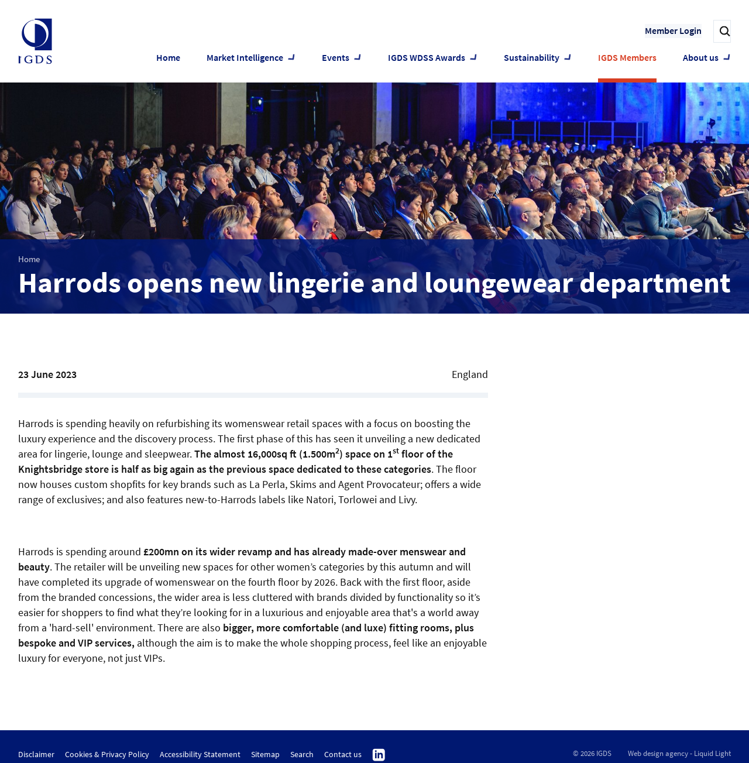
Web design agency (658, 753)
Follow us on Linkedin (379, 755)
